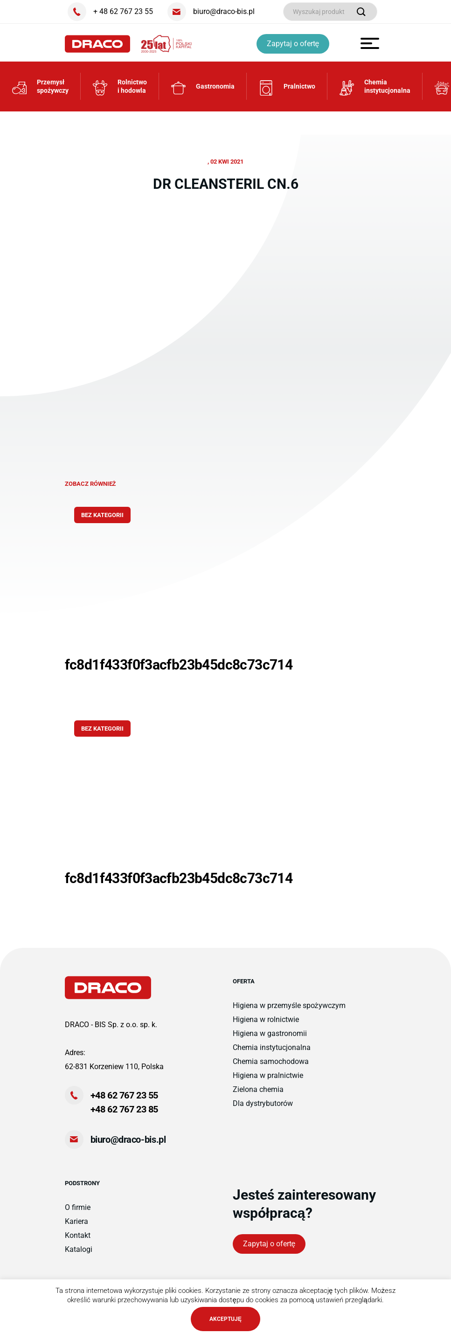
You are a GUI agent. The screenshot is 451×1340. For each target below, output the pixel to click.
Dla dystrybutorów (263, 1116)
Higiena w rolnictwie (266, 1032)
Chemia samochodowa (271, 1074)
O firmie (77, 1220)
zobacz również (90, 496)
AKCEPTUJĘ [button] (225, 1319)
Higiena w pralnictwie (268, 1088)
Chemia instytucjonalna (272, 1060)
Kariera (76, 1234)
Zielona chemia (258, 1102)
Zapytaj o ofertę (296, 43)
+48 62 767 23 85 (124, 1122)
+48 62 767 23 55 (124, 1108)
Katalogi (78, 1262)
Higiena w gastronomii (270, 1046)
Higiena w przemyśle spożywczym (289, 1019)
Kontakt (77, 1248)
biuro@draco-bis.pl (128, 1152)
